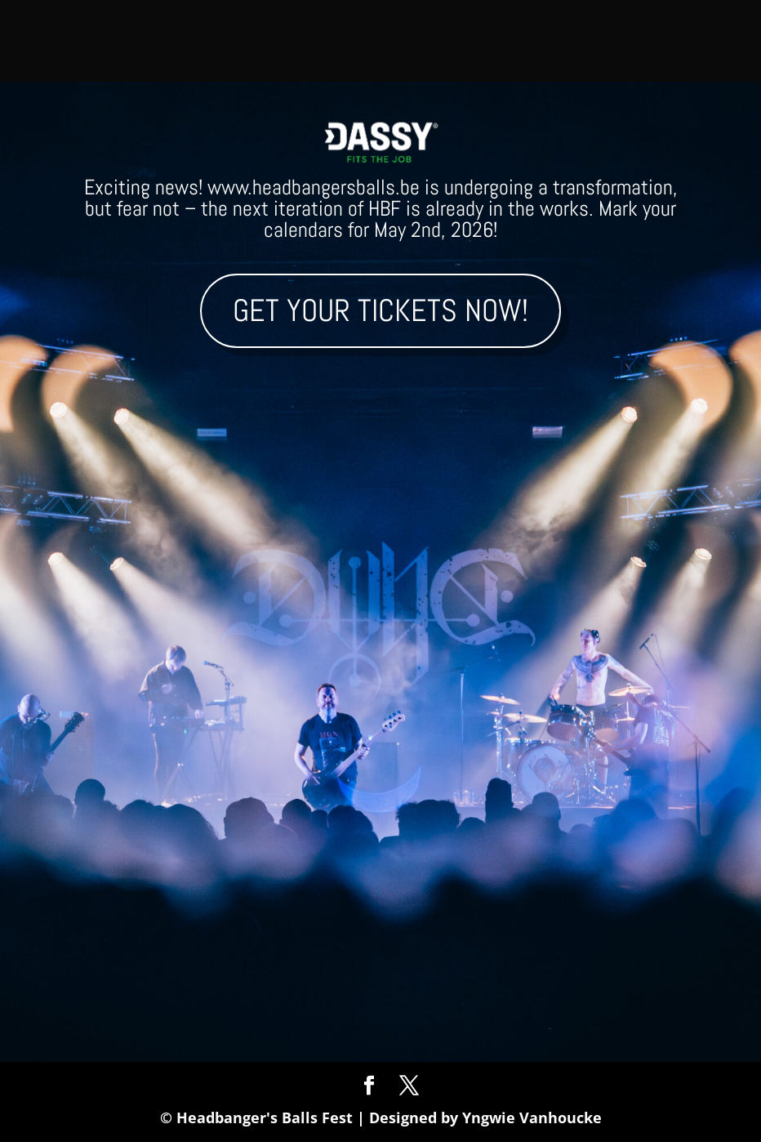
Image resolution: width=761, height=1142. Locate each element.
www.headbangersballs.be (313, 187)
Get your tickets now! (380, 310)
